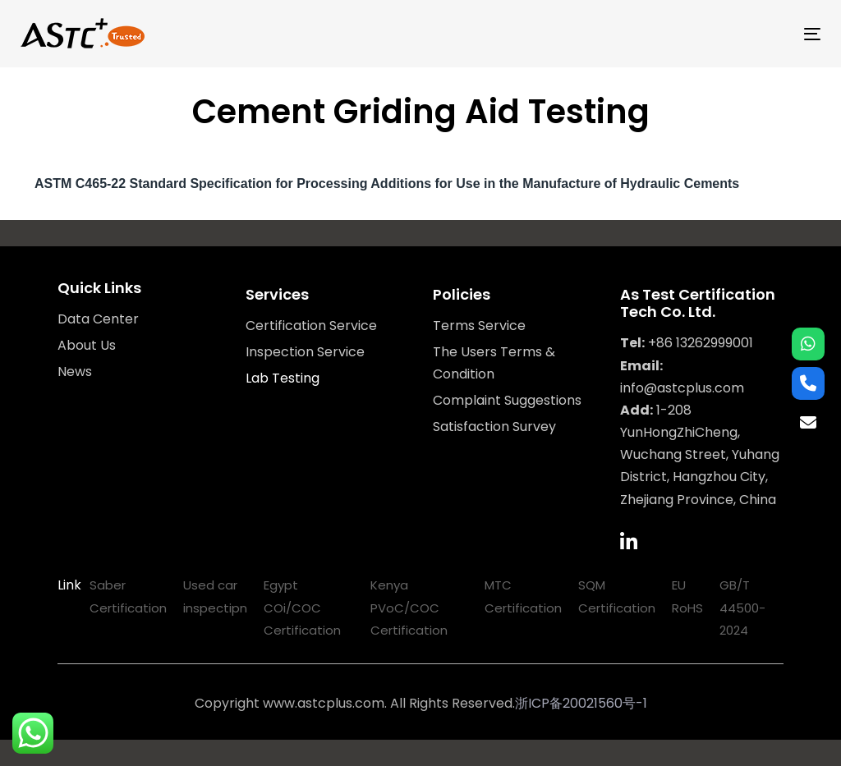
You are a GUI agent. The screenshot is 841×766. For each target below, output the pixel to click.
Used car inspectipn (215, 596)
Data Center (98, 319)
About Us (86, 345)
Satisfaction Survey (494, 426)
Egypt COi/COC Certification (302, 607)
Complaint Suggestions (507, 400)
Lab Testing (282, 378)
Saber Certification (128, 596)
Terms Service (479, 325)
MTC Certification (523, 596)
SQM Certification (616, 596)
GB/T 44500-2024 (742, 607)
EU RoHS (687, 596)
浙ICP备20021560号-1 (581, 703)
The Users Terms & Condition (494, 362)
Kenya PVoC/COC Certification (409, 607)
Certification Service (311, 325)
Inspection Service (305, 351)
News (74, 371)
